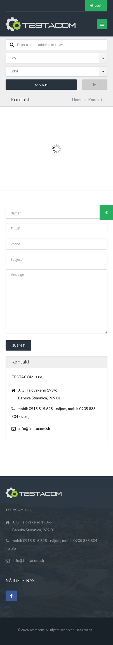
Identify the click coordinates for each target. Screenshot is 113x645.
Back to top (84, 630)
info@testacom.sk (34, 428)
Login (96, 5)
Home (77, 99)
